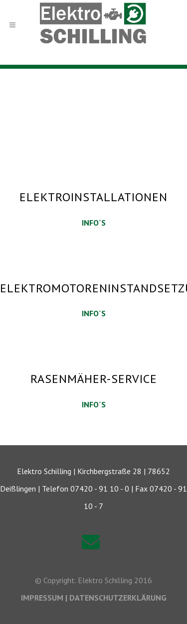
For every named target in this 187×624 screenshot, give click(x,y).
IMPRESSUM (43, 598)
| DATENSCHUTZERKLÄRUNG (116, 598)
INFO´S (94, 223)
